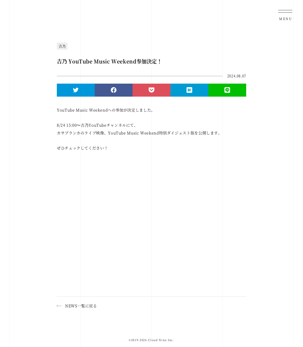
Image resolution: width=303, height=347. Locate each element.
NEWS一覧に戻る (81, 305)
